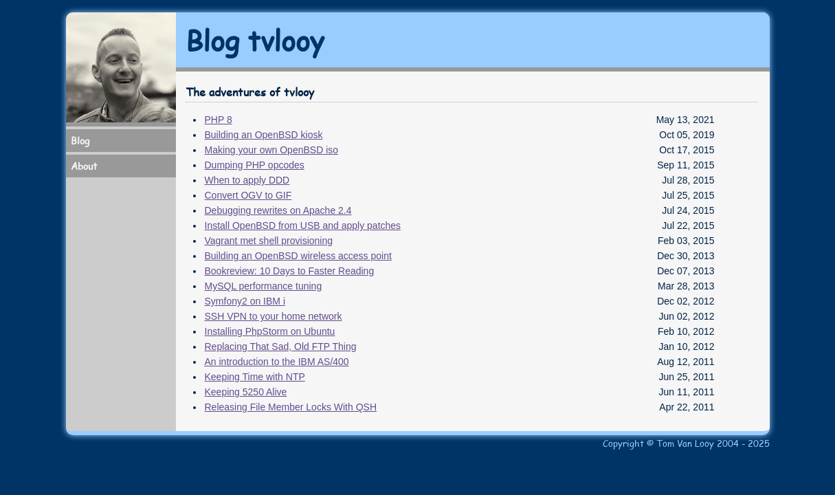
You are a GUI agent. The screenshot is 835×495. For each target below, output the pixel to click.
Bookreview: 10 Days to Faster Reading (290, 270)
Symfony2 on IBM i (245, 301)
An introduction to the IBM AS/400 (277, 361)
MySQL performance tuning (263, 286)
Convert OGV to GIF (248, 195)
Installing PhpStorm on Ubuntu (270, 331)
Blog (80, 140)
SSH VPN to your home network (273, 316)
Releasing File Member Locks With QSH (291, 407)
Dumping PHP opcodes (254, 165)
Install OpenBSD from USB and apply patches (303, 225)
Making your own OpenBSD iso (272, 149)
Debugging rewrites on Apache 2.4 (278, 210)
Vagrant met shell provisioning (269, 240)
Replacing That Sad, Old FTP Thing (281, 346)
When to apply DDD (247, 180)
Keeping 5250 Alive (246, 391)
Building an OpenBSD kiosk (264, 134)
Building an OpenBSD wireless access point (298, 255)
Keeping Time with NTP (255, 376)
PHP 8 (218, 119)
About (84, 166)
